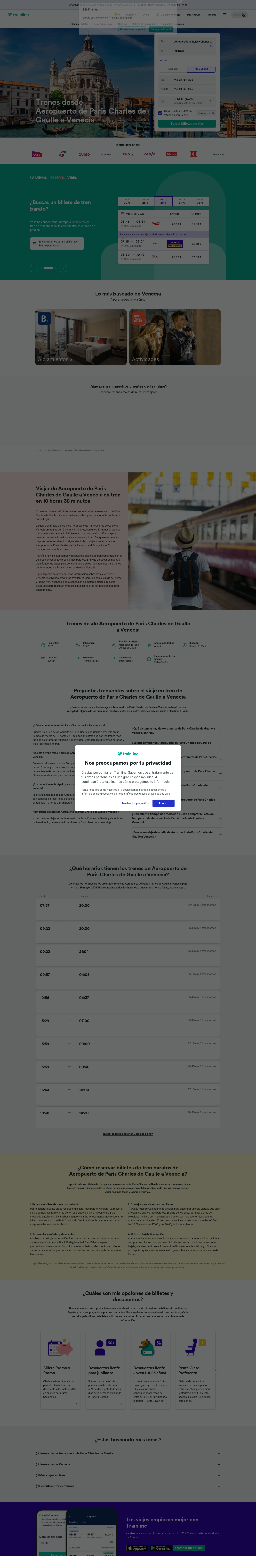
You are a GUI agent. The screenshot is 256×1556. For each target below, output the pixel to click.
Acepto (163, 803)
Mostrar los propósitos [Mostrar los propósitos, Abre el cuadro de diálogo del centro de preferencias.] (135, 803)
